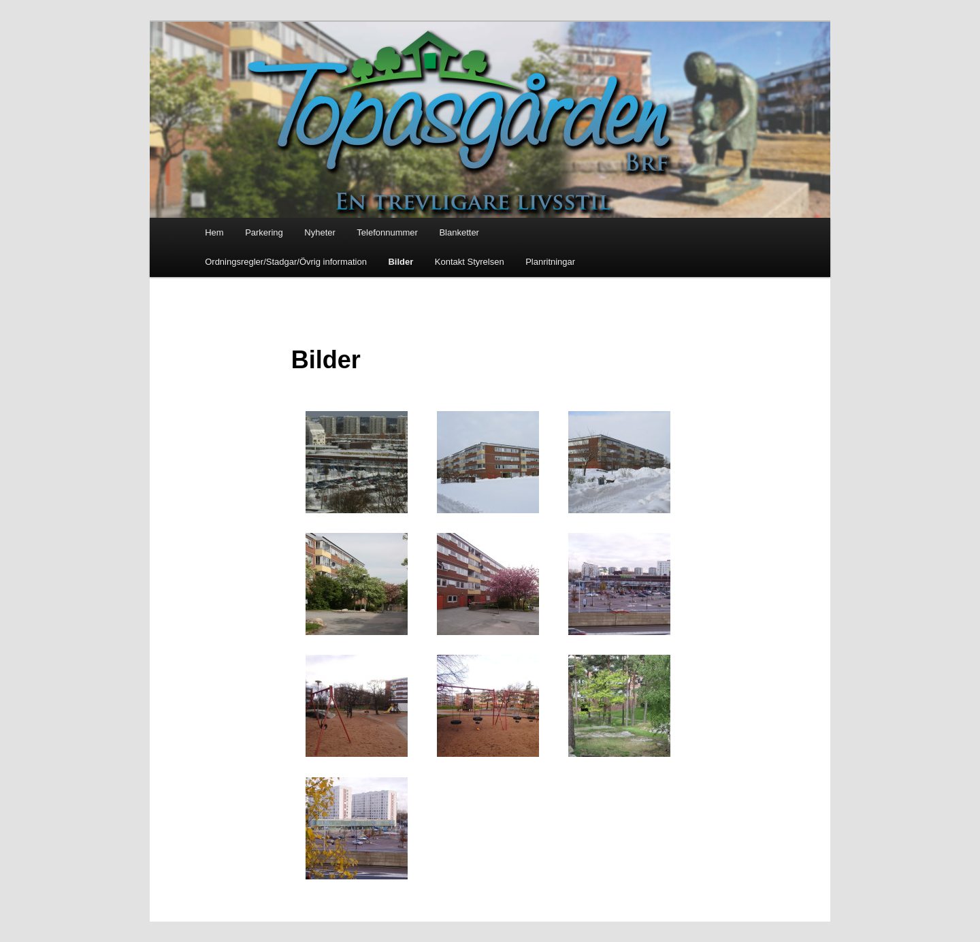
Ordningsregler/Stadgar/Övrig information (286, 262)
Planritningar (550, 262)
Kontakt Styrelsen (469, 262)
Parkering (264, 232)
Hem (214, 232)
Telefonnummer (387, 232)
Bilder (400, 262)
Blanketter (459, 232)
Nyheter (320, 232)
